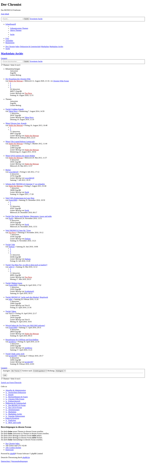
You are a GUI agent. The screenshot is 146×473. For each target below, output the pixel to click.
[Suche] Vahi (10, 245)
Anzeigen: (12, 371)
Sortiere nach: (34, 371)
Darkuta (28, 239)
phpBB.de (26, 457)
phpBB (12, 454)
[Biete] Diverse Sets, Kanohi (15, 123)
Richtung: (57, 371)
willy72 (11, 267)
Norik (27, 192)
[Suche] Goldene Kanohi (14, 109)
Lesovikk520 (13, 172)
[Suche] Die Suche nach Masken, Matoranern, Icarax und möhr (28, 216)
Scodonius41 (29, 291)
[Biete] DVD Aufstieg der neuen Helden (20, 156)
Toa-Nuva (28, 93)
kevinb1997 (13, 356)
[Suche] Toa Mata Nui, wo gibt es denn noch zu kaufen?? (26, 265)
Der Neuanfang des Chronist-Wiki (17, 79)
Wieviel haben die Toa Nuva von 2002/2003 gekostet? (25, 325)
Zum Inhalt (5, 14)
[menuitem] (19, 28)
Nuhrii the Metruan (16, 81)
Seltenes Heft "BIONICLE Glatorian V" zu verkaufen (25, 184)
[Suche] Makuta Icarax (13, 283)
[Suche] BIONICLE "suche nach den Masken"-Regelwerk (26, 297)
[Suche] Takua (10, 311)
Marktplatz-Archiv (12, 53)
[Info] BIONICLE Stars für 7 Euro (18, 230)
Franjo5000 (13, 200)
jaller (10, 299)
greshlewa (12, 342)
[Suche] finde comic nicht (14, 354)
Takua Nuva (13, 111)
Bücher (8, 170)
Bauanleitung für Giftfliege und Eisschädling (21, 340)
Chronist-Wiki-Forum (61, 81)
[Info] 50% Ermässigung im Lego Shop (19, 198)
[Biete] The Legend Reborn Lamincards (20, 142)
